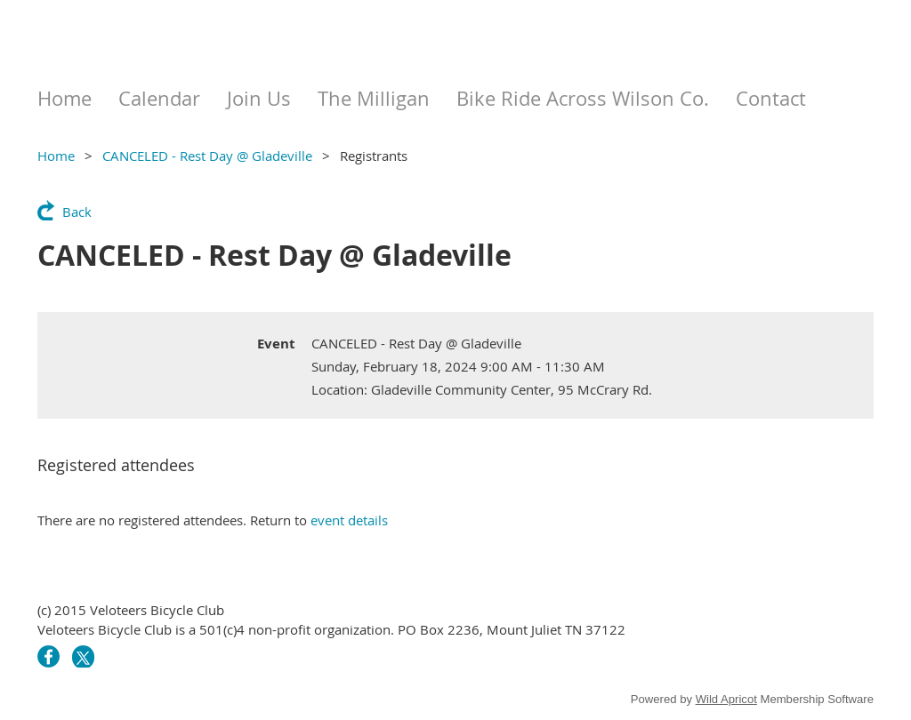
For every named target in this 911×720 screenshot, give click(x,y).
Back (77, 211)
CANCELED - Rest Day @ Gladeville (207, 155)
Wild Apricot (726, 699)
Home (56, 155)
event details (349, 520)
